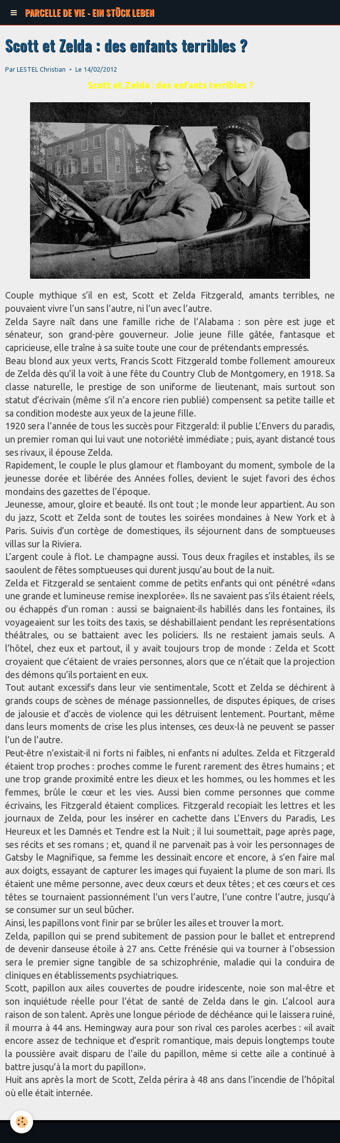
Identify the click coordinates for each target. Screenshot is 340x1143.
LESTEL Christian (41, 69)
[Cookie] (21, 1121)
